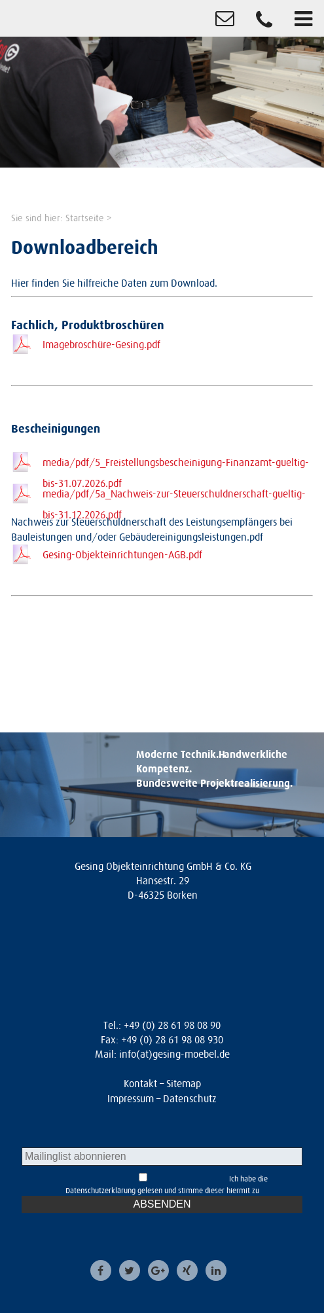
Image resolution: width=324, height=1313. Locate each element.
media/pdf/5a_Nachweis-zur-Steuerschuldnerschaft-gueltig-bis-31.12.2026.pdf (174, 496)
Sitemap (183, 1083)
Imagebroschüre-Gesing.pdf (101, 344)
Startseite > (88, 218)
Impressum (130, 1098)
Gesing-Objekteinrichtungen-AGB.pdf (122, 554)
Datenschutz (190, 1098)
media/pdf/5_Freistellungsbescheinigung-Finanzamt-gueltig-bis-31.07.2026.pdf (176, 464)
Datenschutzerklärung (100, 1190)
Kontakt (140, 1083)
